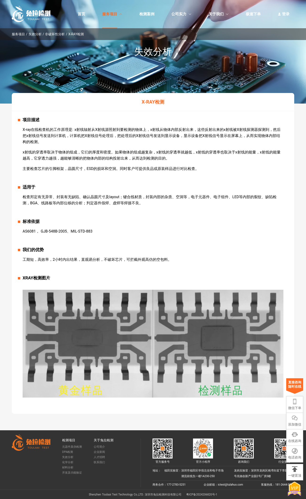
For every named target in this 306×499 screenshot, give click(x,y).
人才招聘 (99, 457)
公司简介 (99, 446)
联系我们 (99, 462)
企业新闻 (99, 452)
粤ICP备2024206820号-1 (201, 494)
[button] (294, 437)
